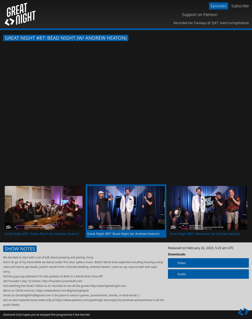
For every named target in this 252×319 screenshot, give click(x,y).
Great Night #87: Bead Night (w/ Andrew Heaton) (66, 38)
